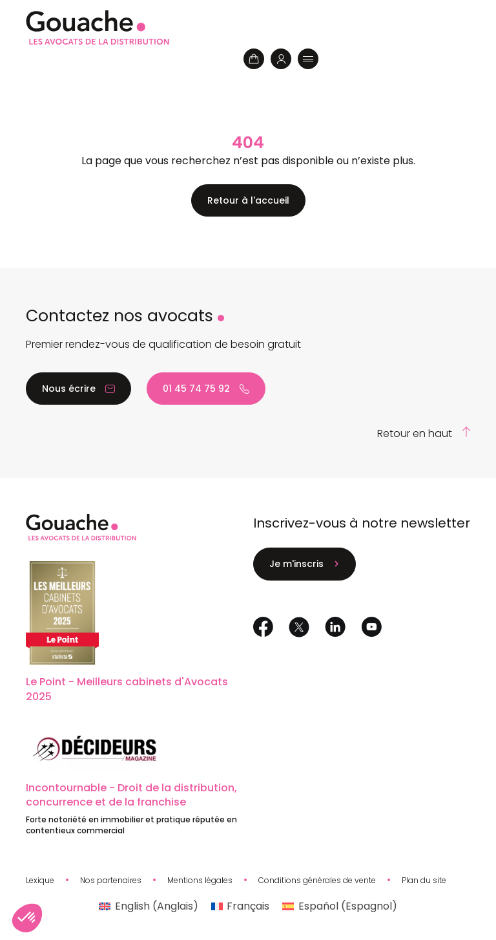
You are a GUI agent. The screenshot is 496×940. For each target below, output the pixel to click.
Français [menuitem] (248, 906)
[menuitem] (148, 906)
